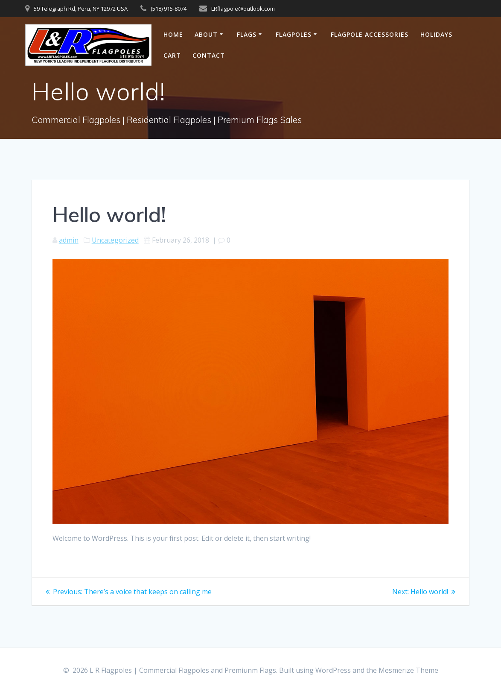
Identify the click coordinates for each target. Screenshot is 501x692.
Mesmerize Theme (408, 670)
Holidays (436, 34)
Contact (208, 55)
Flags (246, 34)
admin (69, 240)
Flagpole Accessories (369, 34)
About (206, 34)
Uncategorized (115, 240)
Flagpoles (294, 34)
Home (173, 34)
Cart (172, 55)
